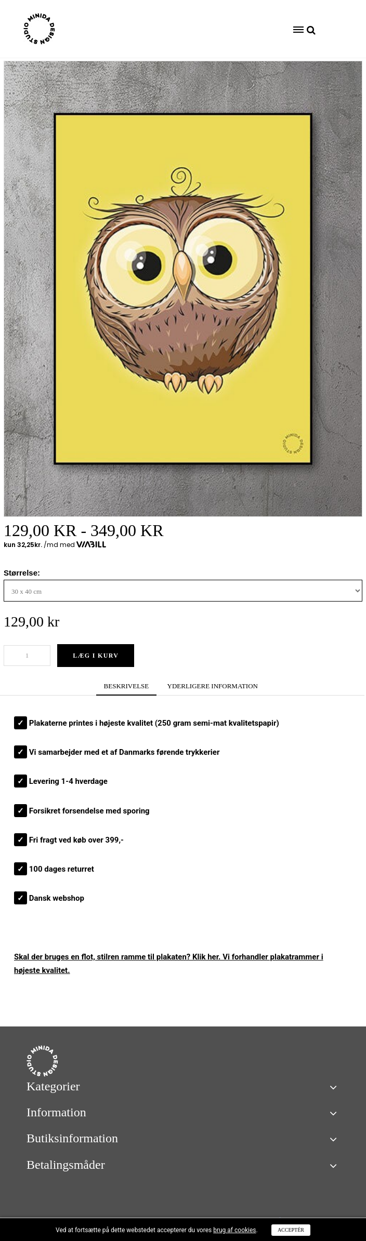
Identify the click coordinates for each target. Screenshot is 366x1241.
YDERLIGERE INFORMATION (212, 686)
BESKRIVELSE (126, 686)
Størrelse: (23, 572)
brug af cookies (234, 1230)
